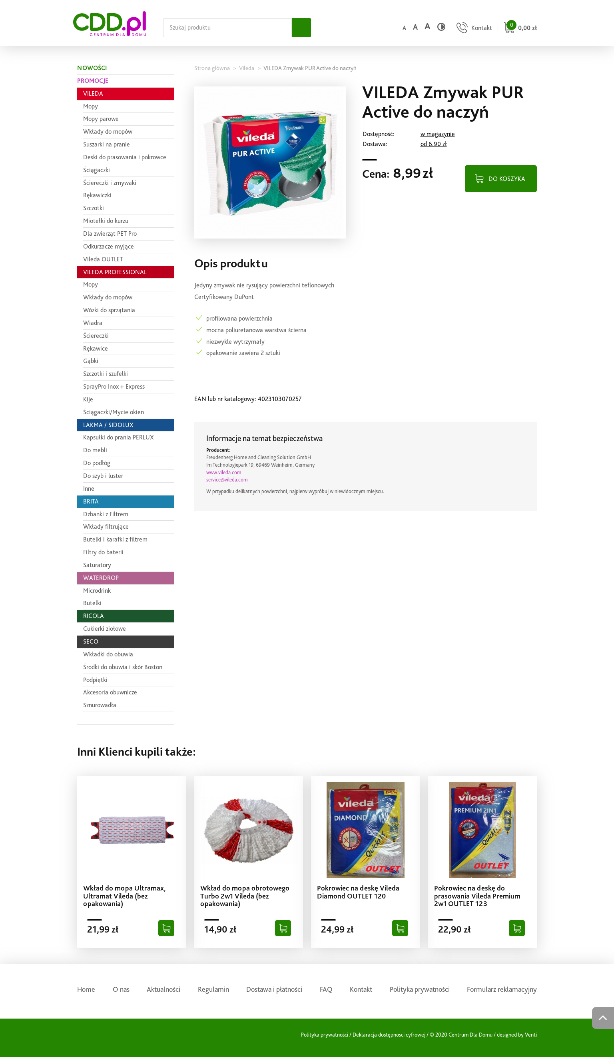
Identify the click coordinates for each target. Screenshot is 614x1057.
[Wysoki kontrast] (441, 27)
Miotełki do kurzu (105, 221)
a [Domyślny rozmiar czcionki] (404, 28)
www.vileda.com (223, 472)
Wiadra (92, 323)
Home (86, 989)
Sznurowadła (99, 705)
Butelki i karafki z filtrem (115, 539)
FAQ (326, 989)
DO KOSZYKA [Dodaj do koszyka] (506, 179)
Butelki (92, 603)
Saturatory (97, 565)
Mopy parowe (101, 118)
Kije (88, 399)
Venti (531, 1034)
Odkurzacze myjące (108, 246)
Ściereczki (96, 335)
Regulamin (213, 989)
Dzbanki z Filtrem (105, 514)
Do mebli (95, 450)
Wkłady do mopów (107, 131)
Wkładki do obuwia (108, 654)
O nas (121, 989)
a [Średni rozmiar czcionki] (415, 27)
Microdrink (97, 590)
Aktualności (163, 989)
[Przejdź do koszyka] (519, 28)
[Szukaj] (301, 27)
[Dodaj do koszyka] (166, 928)
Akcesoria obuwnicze (110, 692)
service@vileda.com (227, 480)
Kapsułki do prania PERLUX (118, 437)
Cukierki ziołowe (104, 628)
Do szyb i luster (103, 475)
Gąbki (90, 361)
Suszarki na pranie (106, 144)
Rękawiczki (97, 195)
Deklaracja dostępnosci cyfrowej (389, 1034)
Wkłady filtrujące (106, 526)
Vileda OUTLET (103, 259)
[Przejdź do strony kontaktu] (473, 28)
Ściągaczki (96, 170)
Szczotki (93, 208)
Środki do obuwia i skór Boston (122, 667)
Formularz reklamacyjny (502, 989)
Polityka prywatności (420, 989)
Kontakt (361, 989)
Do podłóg (96, 463)
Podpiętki (95, 680)
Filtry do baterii (103, 552)
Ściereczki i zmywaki (109, 183)
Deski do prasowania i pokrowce (124, 157)
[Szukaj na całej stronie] (227, 27)
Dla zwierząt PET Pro (110, 233)
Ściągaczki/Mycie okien (113, 412)
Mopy (90, 106)
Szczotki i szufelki (105, 373)
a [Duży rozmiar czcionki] (427, 26)
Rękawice (95, 348)
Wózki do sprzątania (109, 310)
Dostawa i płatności (274, 989)
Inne (88, 488)
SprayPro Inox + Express (114, 386)
